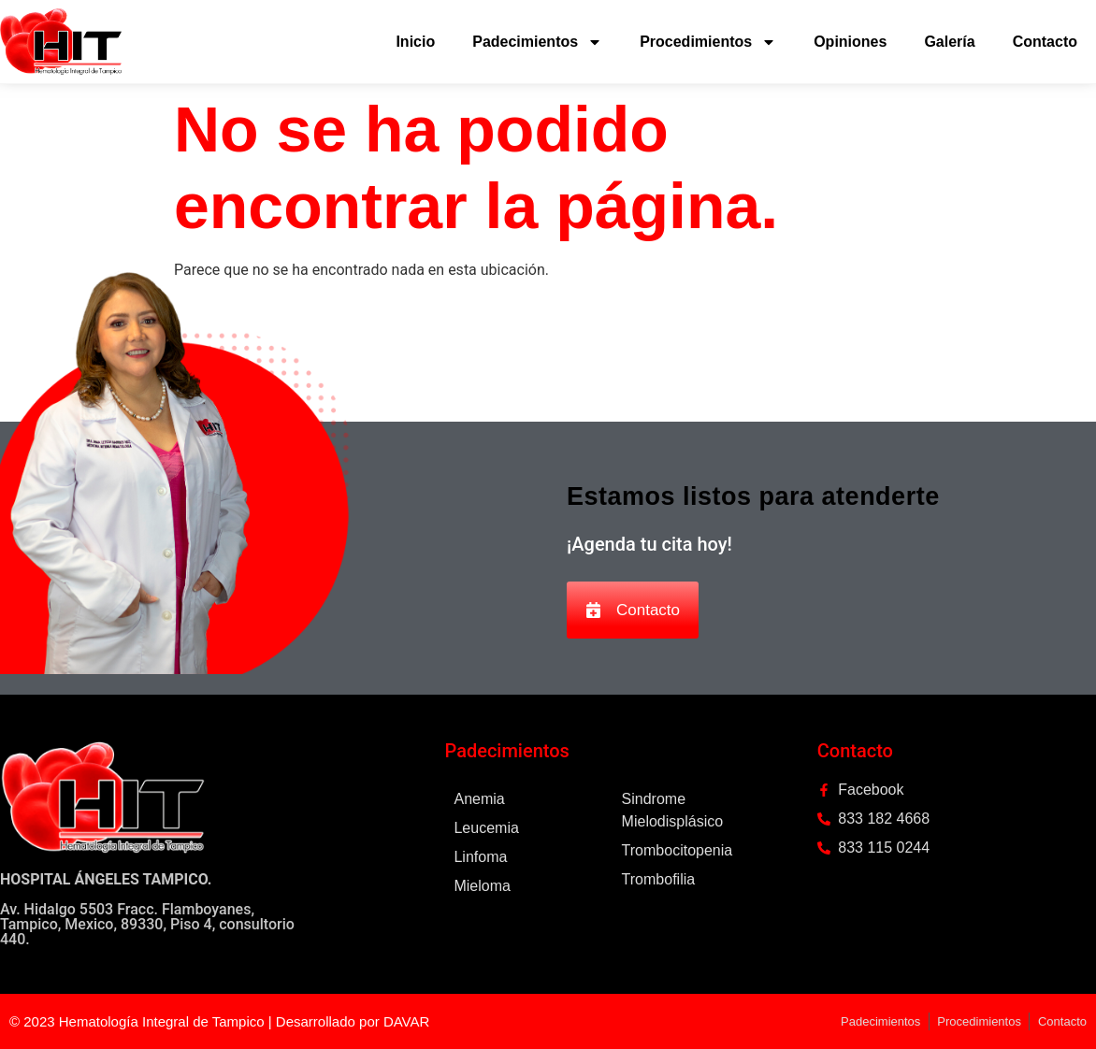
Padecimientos (537, 42)
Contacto (1045, 42)
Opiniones (850, 42)
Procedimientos (708, 42)
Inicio (415, 42)
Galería (949, 42)
